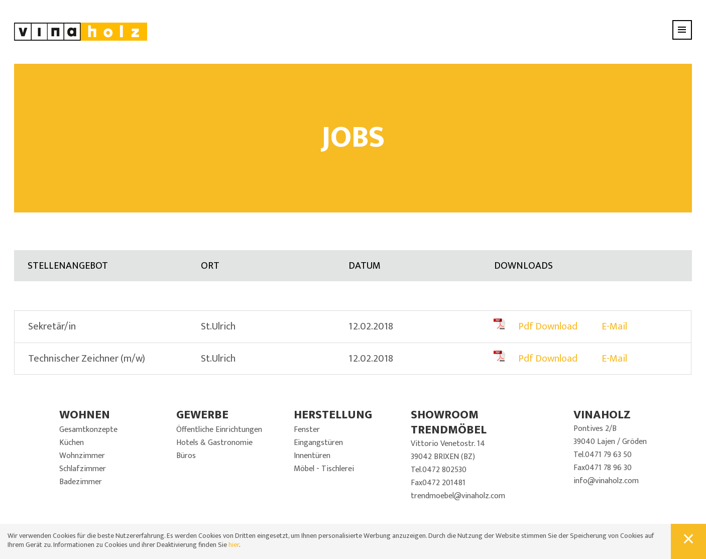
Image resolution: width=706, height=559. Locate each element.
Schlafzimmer (82, 469)
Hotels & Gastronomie (214, 443)
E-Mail (614, 326)
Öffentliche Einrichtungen (219, 429)
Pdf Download (547, 326)
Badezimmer (80, 482)
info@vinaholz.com (606, 481)
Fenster (307, 429)
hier (233, 544)
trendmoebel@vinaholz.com (458, 496)
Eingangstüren (318, 443)
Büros (186, 456)
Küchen (71, 443)
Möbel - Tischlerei (324, 469)
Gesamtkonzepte (88, 429)
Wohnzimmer (82, 456)
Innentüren (312, 456)
